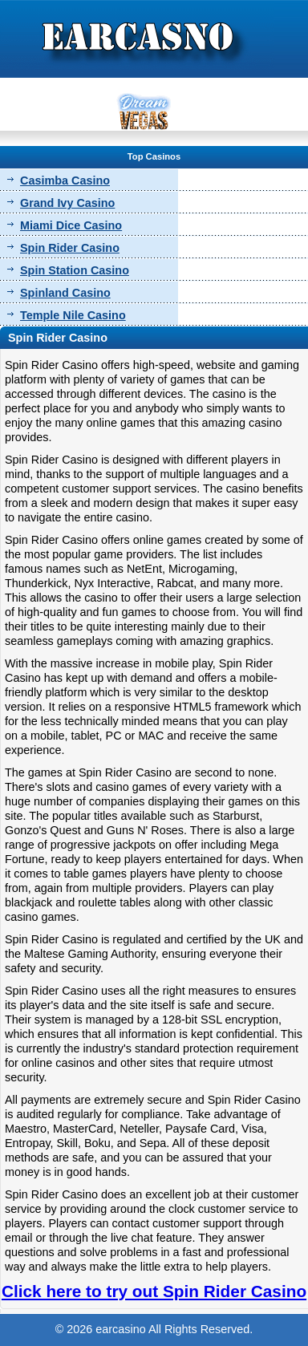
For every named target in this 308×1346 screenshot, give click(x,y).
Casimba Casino (65, 180)
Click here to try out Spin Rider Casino (154, 1291)
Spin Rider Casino (70, 247)
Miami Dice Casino (71, 225)
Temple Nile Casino (73, 315)
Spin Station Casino (74, 270)
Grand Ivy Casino (67, 203)
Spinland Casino (65, 292)
